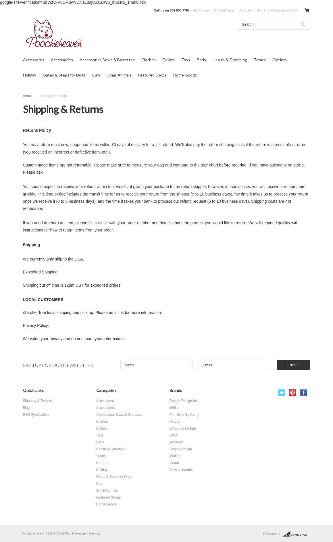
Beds (201, 59)
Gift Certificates (224, 10)
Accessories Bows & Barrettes (107, 59)
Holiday (29, 74)
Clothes (148, 59)
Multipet (176, 456)
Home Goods (185, 74)
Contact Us (98, 223)
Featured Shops (152, 74)
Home (27, 95)
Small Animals (119, 74)
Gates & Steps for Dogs (64, 74)
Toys (185, 59)
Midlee (175, 408)
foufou (174, 463)
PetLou (175, 422)
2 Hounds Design (183, 428)
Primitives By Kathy (184, 415)
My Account (201, 10)
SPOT (174, 435)
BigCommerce (296, 534)
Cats (96, 74)
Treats (260, 59)
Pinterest (292, 392)
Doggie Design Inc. (184, 401)
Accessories (62, 59)
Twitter (281, 392)
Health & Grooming (230, 59)
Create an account (284, 10)
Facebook (303, 392)
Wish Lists (246, 10)
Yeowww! (177, 442)
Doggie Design (181, 449)
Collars (168, 59)
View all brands (181, 470)
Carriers (279, 59)
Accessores (33, 59)
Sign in (262, 10)
